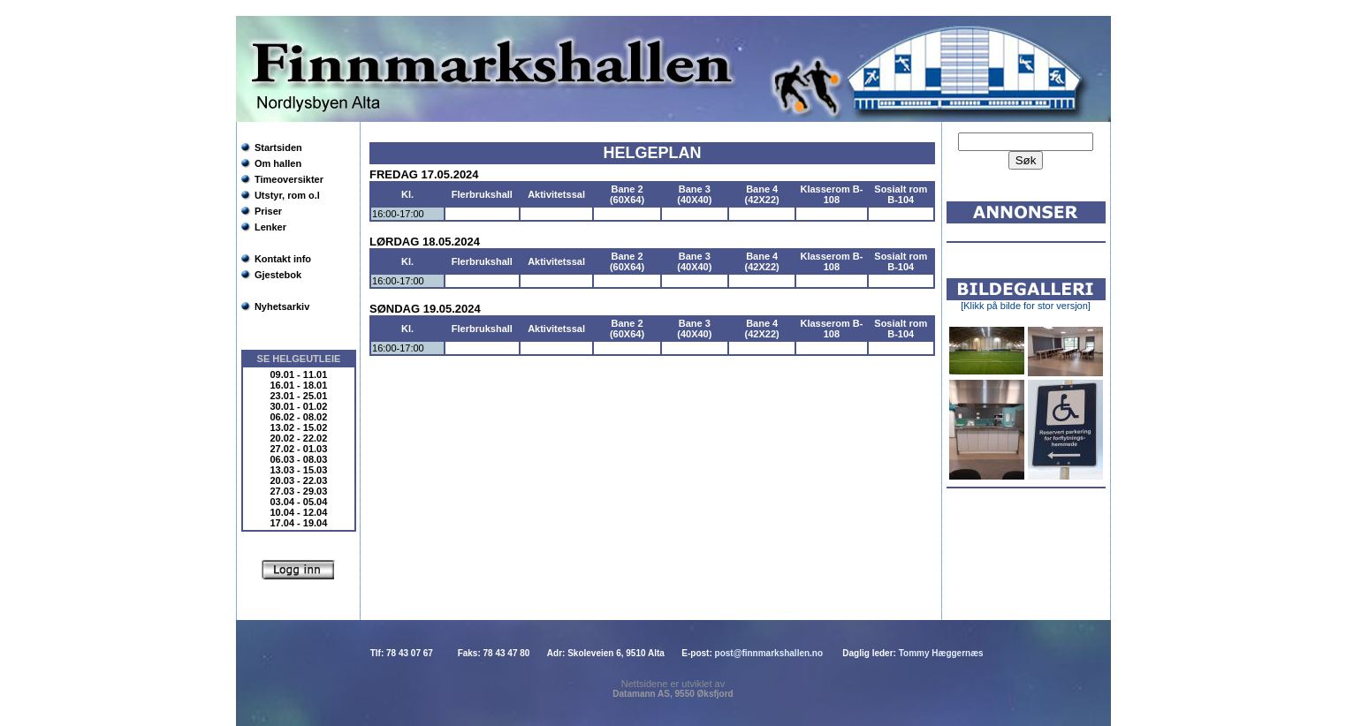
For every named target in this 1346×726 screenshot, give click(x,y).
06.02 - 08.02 (299, 417)
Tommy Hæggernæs (941, 653)
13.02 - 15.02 (299, 427)
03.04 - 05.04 (299, 501)
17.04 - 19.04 (299, 523)
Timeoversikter (289, 179)
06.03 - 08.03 (299, 459)
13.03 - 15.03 (299, 470)
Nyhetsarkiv (282, 306)
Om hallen (278, 163)
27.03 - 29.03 (299, 491)
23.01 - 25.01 (299, 395)
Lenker (270, 227)
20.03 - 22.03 (299, 480)
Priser (268, 211)
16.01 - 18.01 (299, 385)
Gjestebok (278, 274)
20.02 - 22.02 (299, 438)
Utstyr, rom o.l (287, 195)
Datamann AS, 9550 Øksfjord (672, 694)
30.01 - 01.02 (299, 406)
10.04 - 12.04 (299, 512)
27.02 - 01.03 (299, 448)
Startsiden (278, 147)
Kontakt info (283, 258)
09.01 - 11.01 (299, 374)
